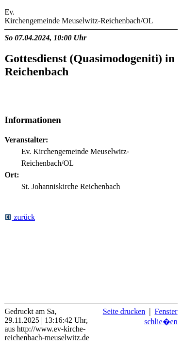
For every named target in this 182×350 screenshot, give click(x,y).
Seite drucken (124, 311)
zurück (19, 217)
